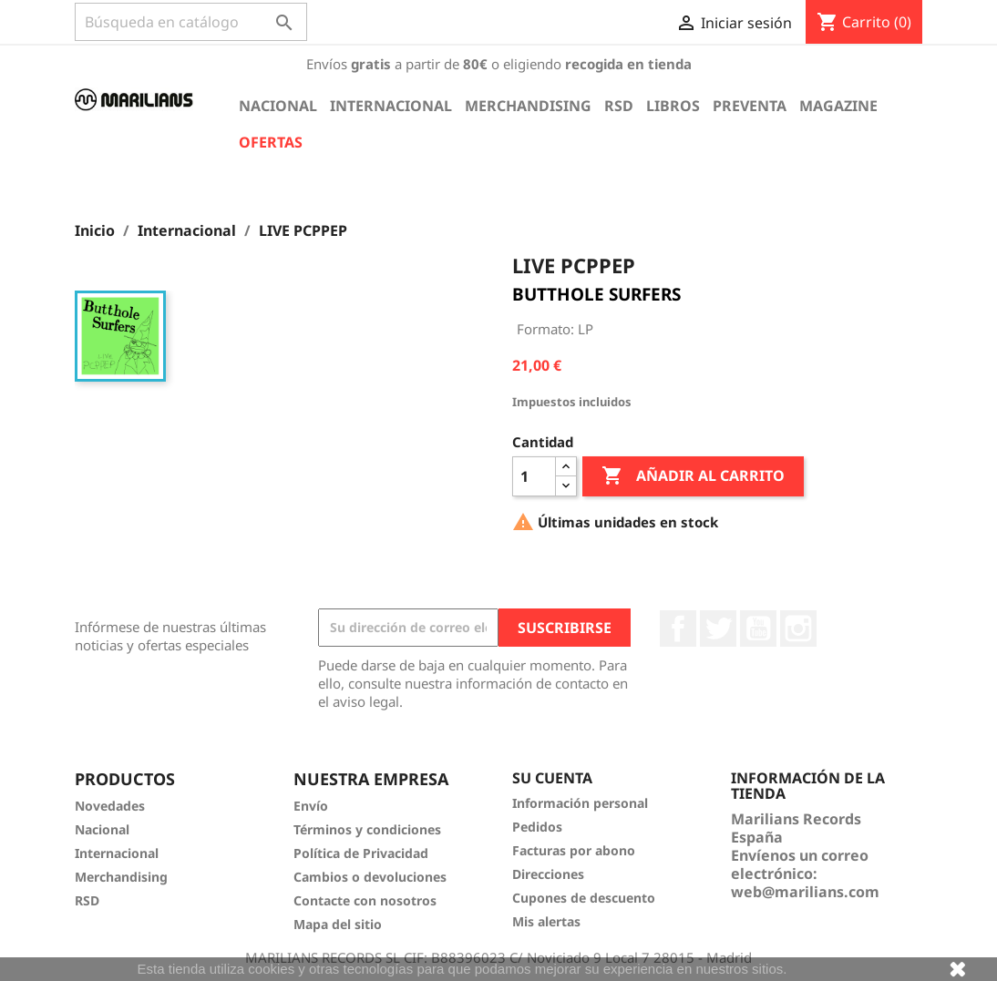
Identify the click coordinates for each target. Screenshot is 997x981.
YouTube (758, 628)
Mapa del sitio (337, 924)
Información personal (580, 803)
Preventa (749, 106)
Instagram (798, 628)
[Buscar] (191, 22)
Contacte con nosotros (365, 900)
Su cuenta (552, 778)
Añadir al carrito (693, 476)
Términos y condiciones (367, 829)
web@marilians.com (805, 892)
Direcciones (548, 874)
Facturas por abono (573, 850)
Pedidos (537, 826)
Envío (310, 805)
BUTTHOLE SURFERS (596, 294)
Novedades (110, 805)
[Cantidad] (534, 476)
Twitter (718, 628)
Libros (673, 106)
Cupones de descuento (583, 897)
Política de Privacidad (360, 853)
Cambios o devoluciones (370, 876)
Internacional (391, 106)
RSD (618, 106)
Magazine (838, 106)
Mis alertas (546, 921)
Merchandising (528, 106)
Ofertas (271, 142)
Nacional (278, 106)
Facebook (678, 628)
